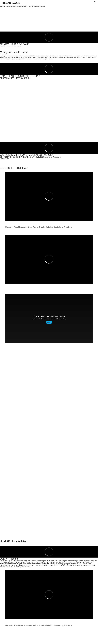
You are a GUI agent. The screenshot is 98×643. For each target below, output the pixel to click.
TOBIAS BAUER (11, 3)
